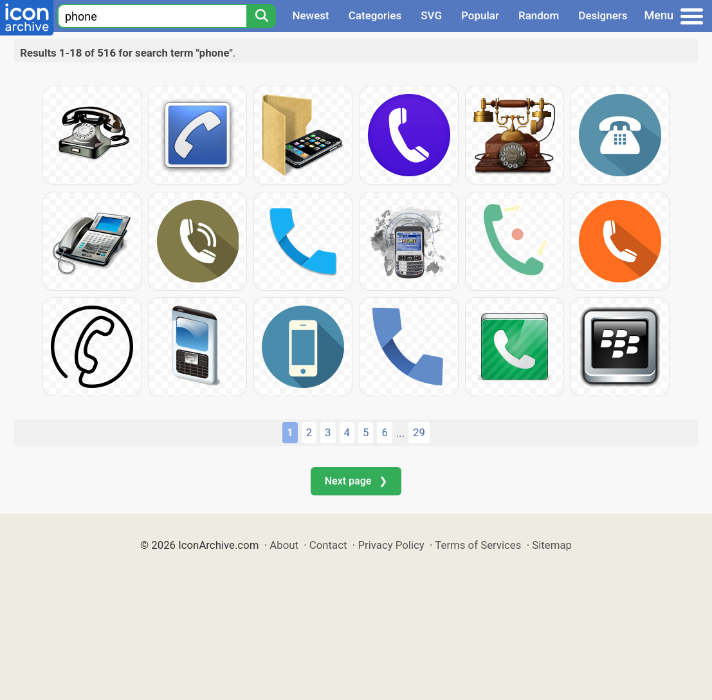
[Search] (261, 16)
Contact (328, 545)
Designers (602, 15)
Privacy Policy (391, 545)
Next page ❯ (356, 481)
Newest (310, 15)
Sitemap (552, 545)
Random (538, 15)
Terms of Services (478, 545)
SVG (431, 15)
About (283, 545)
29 (419, 432)
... (400, 433)
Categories (375, 15)
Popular (480, 15)
